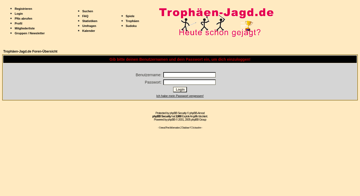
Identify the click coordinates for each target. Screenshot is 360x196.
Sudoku (131, 25)
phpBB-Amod (196, 113)
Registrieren (23, 8)
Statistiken (90, 21)
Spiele (130, 16)
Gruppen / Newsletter (30, 33)
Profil (18, 23)
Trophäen (132, 21)
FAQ (85, 16)
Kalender (88, 30)
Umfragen (89, 25)
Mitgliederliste (25, 28)
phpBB (171, 119)
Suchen (87, 11)
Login (19, 13)
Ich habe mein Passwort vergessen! (180, 95)
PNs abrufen (23, 18)
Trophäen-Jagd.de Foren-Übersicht (30, 51)
